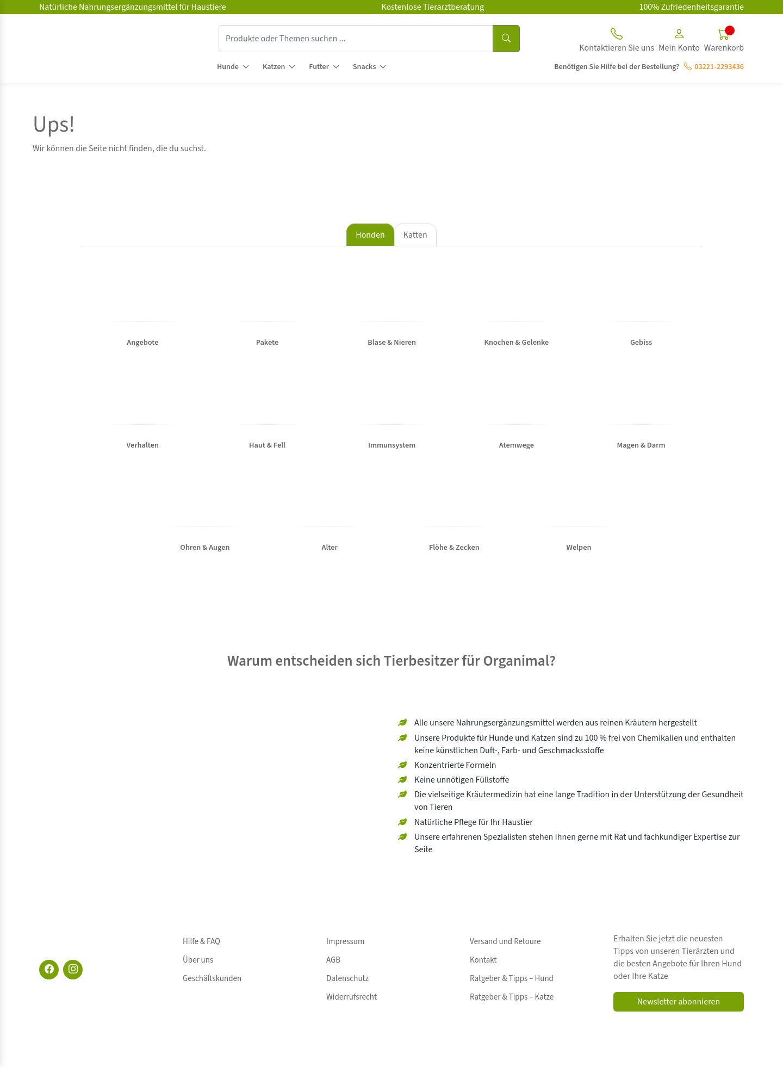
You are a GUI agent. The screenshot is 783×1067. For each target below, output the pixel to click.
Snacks (364, 66)
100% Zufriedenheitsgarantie (691, 7)
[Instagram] (73, 971)
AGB (333, 952)
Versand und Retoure (505, 940)
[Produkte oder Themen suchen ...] (356, 38)
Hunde (228, 66)
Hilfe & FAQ (201, 940)
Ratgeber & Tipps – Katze (512, 977)
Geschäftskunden (212, 964)
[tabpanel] (391, 417)
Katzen (274, 66)
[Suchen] (506, 38)
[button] (679, 42)
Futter (319, 66)
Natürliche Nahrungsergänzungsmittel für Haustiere (132, 7)
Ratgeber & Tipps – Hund (512, 964)
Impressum (345, 940)
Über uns (198, 952)
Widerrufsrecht (351, 977)
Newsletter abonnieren (678, 1003)
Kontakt (483, 952)
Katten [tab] (415, 235)
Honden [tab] (370, 235)
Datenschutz (347, 964)
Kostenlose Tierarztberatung (432, 7)
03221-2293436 (714, 66)
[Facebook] (49, 971)
